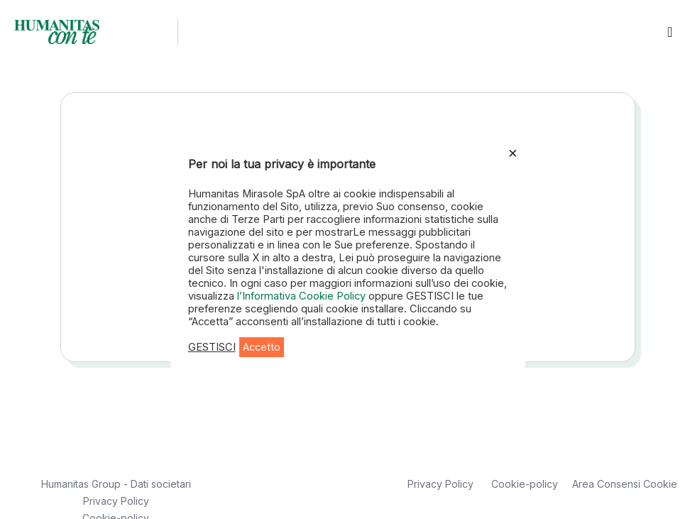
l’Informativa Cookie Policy (302, 296)
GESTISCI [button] (212, 347)
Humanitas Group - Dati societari (116, 484)
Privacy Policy (116, 501)
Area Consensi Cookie (624, 484)
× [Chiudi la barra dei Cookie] (513, 152)
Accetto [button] (261, 347)
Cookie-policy (524, 484)
